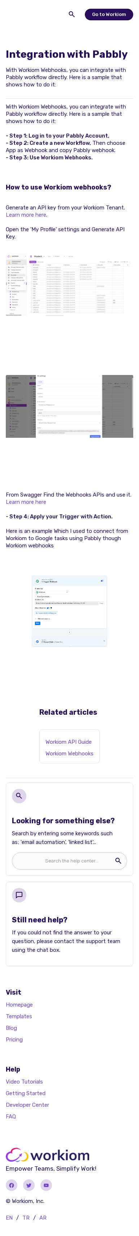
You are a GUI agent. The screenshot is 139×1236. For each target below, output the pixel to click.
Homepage (19, 1005)
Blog (11, 1028)
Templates (19, 1016)
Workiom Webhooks (69, 753)
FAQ (11, 1116)
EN (9, 1218)
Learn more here (26, 215)
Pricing (14, 1039)
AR (43, 1218)
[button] (13, 14)
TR (26, 1218)
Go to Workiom (109, 14)
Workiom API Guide (68, 742)
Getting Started (25, 1093)
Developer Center (27, 1105)
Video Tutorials (24, 1081)
